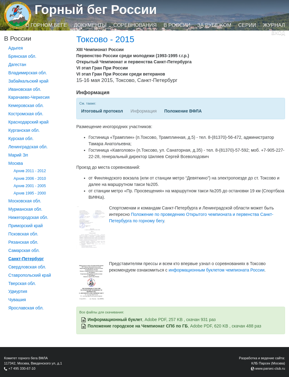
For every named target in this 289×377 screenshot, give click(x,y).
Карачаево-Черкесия (28, 97)
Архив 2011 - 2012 (30, 171)
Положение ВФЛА (183, 111)
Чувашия (17, 299)
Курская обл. (21, 138)
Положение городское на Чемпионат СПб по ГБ (138, 325)
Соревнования (135, 25)
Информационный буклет (115, 319)
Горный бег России (95, 9)
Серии (247, 25)
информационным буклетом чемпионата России (217, 270)
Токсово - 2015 (105, 39)
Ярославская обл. (26, 307)
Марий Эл (18, 155)
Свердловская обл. (27, 266)
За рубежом (214, 25)
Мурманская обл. (25, 209)
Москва (15, 163)
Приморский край (25, 225)
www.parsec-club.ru (270, 368)
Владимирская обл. (27, 72)
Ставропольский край (29, 275)
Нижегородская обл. (28, 217)
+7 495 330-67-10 (21, 368)
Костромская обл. (25, 113)
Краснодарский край (28, 122)
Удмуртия (17, 291)
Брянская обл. (22, 56)
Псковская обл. (23, 233)
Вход (278, 33)
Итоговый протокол (102, 111)
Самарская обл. (24, 250)
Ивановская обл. (24, 89)
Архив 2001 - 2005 (30, 186)
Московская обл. (24, 200)
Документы (90, 25)
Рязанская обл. (23, 242)
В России (177, 25)
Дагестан (17, 64)
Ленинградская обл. (28, 146)
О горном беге (46, 25)
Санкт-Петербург (26, 258)
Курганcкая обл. (24, 130)
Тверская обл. (22, 283)
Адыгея (15, 48)
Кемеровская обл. (26, 105)
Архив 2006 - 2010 (30, 178)
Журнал (274, 25)
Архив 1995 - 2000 (30, 193)
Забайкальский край (28, 81)
